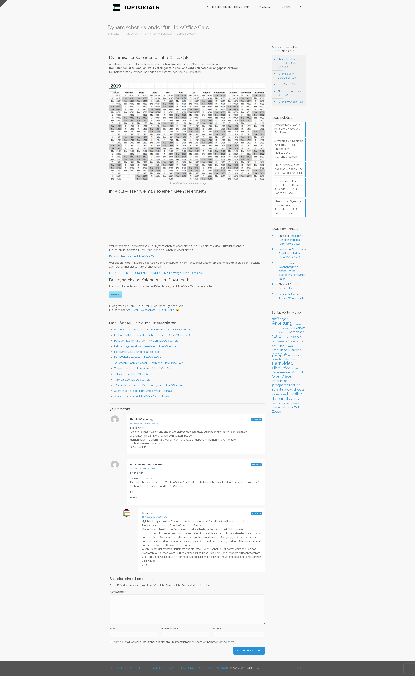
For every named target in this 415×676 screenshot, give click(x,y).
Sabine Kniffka (287, 294)
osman (283, 249)
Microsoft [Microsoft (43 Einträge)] (297, 372)
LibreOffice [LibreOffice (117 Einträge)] (281, 368)
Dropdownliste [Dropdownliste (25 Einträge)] (278, 341)
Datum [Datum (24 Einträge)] (285, 337)
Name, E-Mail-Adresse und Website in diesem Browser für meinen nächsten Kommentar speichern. (174, 642)
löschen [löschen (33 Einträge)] (295, 368)
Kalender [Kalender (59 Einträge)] (289, 359)
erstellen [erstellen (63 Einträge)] (278, 345)
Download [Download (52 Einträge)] (294, 336)
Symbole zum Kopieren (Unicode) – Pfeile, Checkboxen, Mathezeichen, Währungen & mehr (288, 148)
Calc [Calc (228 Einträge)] (276, 336)
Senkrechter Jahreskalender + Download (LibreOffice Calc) (149, 363)
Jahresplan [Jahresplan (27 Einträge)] (277, 359)
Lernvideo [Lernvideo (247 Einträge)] (282, 363)
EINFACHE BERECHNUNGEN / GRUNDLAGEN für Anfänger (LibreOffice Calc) (156, 273)
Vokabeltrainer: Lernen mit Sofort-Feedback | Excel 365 (287, 128)
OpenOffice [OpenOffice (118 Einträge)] (281, 376)
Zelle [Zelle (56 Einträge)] (297, 407)
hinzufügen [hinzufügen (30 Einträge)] (293, 355)
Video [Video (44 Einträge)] (297, 399)
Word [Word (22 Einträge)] (295, 403)
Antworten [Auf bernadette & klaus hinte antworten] (256, 465)
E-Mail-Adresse (171, 628)
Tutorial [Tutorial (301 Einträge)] (280, 398)
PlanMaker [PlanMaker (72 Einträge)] (279, 381)
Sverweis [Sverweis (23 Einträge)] (276, 395)
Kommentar (118, 591)
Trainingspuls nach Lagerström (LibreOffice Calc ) (144, 368)
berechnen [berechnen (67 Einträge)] (296, 332)
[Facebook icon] (294, 668)
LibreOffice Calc (287, 84)
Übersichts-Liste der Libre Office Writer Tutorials (143, 390)
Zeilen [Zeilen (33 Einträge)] (290, 407)
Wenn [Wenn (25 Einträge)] (274, 403)
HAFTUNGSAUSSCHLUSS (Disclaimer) (204, 668)
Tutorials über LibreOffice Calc (132, 379)
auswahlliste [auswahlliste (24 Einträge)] (288, 328)
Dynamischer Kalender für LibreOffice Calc (170, 33)
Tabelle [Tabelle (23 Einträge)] (283, 395)
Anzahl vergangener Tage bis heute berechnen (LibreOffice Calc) (153, 329)
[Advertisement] (187, 219)
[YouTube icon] (301, 668)
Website (218, 628)
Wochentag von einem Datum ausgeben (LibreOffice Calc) (149, 385)
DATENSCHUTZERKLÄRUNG (160, 668)
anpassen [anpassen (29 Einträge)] (297, 324)
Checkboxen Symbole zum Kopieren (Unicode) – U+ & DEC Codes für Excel (287, 207)
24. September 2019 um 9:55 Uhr (144, 423)
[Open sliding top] (3, 3)
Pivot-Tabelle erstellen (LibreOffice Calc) (138, 357)
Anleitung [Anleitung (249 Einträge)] (282, 323)
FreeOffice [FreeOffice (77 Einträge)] (279, 350)
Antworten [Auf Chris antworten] (256, 513)
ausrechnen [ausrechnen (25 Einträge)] (277, 328)
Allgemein (132, 33)
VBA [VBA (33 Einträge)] (291, 399)
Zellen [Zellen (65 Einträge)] (276, 411)
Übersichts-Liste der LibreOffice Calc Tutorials (141, 396)
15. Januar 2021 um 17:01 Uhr (154, 517)
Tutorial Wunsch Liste (290, 101)
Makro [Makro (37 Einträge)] (275, 372)
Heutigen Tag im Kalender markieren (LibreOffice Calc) (146, 340)
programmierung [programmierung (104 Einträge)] (286, 385)
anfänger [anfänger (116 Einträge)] (280, 319)
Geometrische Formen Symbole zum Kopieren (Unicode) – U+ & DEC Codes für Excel (288, 187)
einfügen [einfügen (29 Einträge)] (289, 341)
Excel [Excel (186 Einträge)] (290, 345)
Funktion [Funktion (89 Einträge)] (295, 350)
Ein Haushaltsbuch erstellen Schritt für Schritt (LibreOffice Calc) (152, 335)
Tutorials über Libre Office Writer (133, 374)
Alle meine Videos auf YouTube (290, 93)
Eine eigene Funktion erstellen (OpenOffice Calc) (291, 239)
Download (115, 294)
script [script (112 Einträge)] (276, 389)
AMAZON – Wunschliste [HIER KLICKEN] (150, 309)
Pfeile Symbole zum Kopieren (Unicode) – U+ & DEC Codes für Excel (288, 168)
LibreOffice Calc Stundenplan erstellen (137, 351)
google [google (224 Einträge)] (279, 354)
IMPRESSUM (132, 668)
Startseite (113, 33)
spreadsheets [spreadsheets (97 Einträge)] (293, 389)
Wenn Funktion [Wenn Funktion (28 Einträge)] (285, 403)
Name (114, 628)
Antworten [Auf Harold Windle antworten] (256, 420)
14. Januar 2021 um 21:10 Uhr (142, 468)
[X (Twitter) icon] (297, 668)
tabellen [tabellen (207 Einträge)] (295, 393)
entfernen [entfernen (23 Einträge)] (298, 341)
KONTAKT (116, 668)
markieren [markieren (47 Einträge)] (285, 372)
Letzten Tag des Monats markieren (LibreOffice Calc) (146, 346)
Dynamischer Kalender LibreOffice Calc (132, 256)
